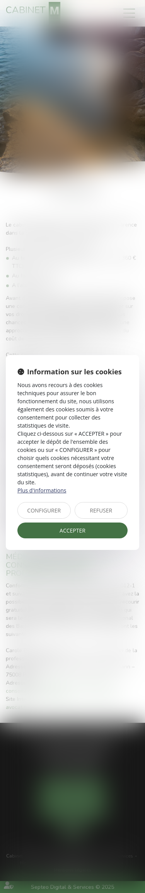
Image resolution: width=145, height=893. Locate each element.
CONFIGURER (44, 510)
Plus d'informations (41, 490)
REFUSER (101, 510)
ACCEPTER (72, 530)
